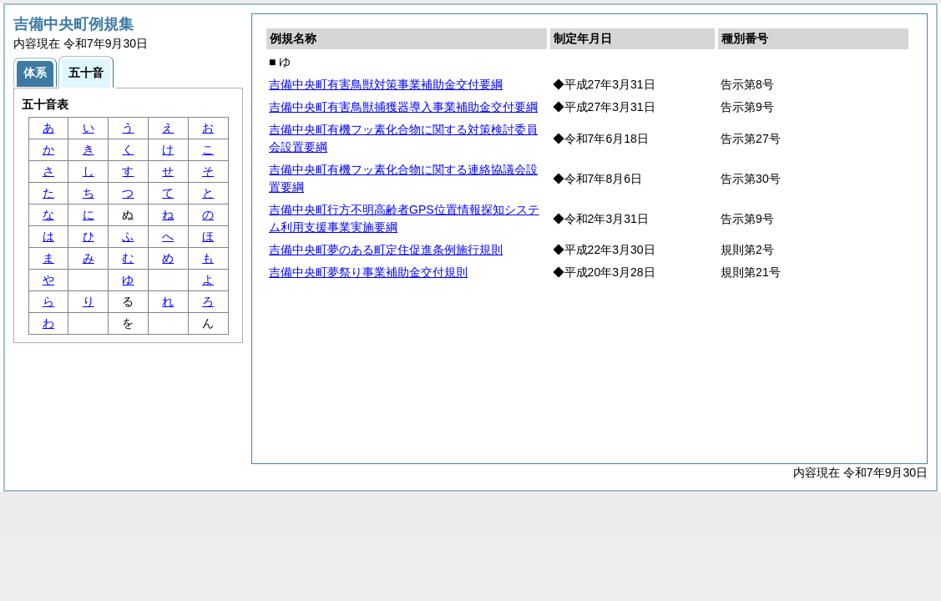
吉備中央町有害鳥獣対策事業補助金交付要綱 (386, 84)
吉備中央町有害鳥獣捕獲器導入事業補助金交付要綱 (403, 107)
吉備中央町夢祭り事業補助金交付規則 (368, 272)
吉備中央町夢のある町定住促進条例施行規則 (386, 249)
